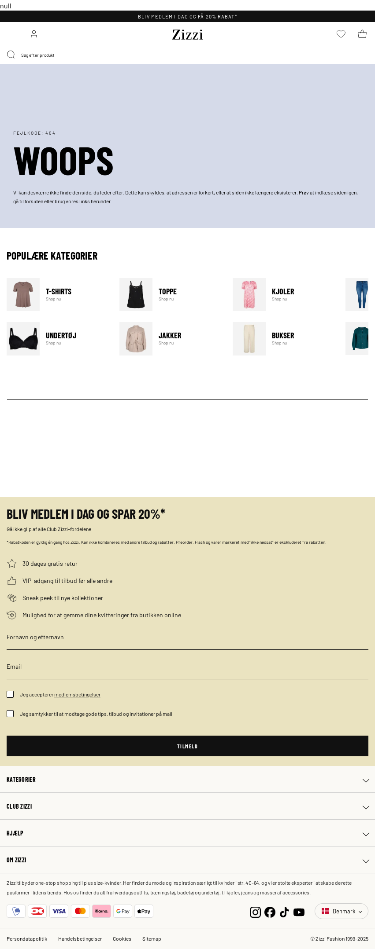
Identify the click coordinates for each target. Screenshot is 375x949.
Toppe (170, 294)
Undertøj (57, 338)
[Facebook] (269, 910)
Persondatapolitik (27, 938)
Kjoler (283, 294)
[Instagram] (255, 910)
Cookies (122, 938)
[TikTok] (284, 910)
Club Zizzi (19, 806)
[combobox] (187, 55)
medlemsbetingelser (77, 694)
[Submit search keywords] (11, 55)
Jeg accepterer (60, 694)
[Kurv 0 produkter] (362, 33)
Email (14, 666)
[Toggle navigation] (13, 33)
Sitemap (151, 938)
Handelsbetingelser (80, 938)
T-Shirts (57, 294)
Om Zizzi (16, 860)
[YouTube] (298, 910)
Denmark (339, 911)
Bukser (283, 338)
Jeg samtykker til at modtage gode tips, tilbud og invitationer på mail (96, 713)
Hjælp (15, 833)
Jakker (170, 338)
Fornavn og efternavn (35, 637)
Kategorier (21, 779)
